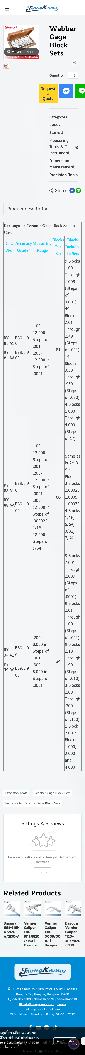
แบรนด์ (55, 124)
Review (42, 872)
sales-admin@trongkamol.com (45, 1007)
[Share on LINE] (78, 190)
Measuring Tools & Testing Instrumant (63, 146)
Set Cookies (65, 1041)
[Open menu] (6, 8)
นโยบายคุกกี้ (11, 1047)
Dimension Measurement (62, 164)
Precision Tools (63, 175)
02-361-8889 (21, 999)
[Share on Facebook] (72, 190)
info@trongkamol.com (36, 1004)
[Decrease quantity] (69, 75)
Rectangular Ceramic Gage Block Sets (32, 803)
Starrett (56, 132)
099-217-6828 (44, 999)
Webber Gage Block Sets (52, 793)
